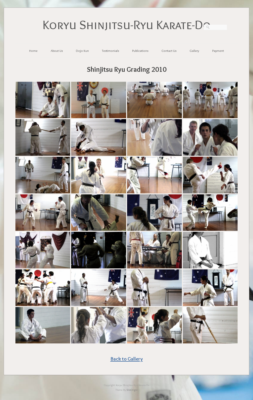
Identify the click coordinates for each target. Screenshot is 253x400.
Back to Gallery (126, 359)
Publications (140, 51)
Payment (218, 51)
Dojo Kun (82, 51)
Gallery (194, 51)
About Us (57, 51)
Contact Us (168, 51)
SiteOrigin (132, 390)
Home (33, 51)
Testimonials (110, 51)
